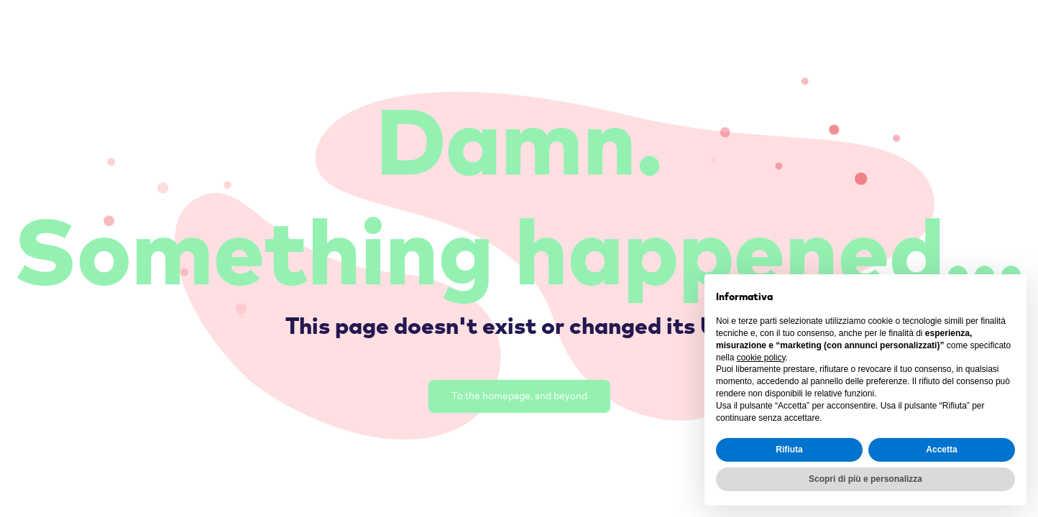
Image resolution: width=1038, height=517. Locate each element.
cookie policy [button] (761, 358)
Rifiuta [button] (789, 449)
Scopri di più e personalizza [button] (865, 479)
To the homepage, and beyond (519, 396)
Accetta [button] (941, 449)
